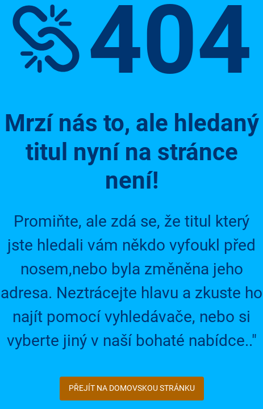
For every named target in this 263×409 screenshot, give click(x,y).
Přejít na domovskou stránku (132, 388)
